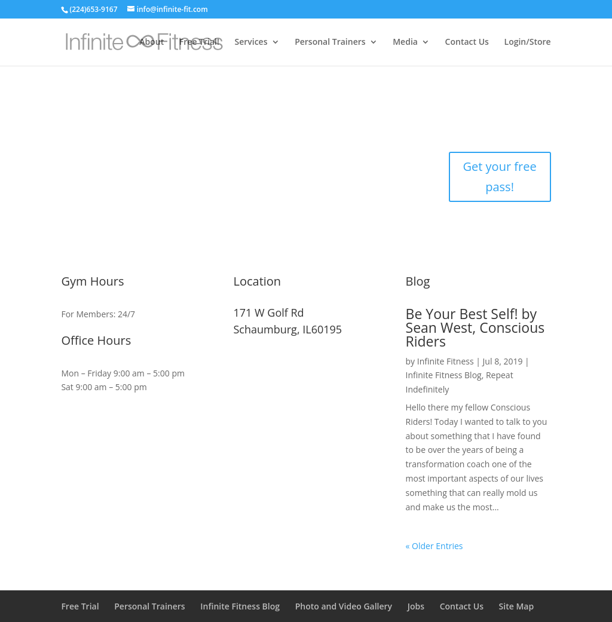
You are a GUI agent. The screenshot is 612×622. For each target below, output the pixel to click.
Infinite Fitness (445, 361)
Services (250, 42)
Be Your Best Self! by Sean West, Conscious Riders (475, 327)
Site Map (516, 606)
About (151, 42)
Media (405, 42)
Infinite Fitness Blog (444, 375)
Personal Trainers (330, 42)
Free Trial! (199, 42)
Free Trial (80, 606)
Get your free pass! (500, 176)
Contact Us (467, 42)
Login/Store (527, 42)
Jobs (416, 606)
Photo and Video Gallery (343, 606)
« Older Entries (434, 545)
